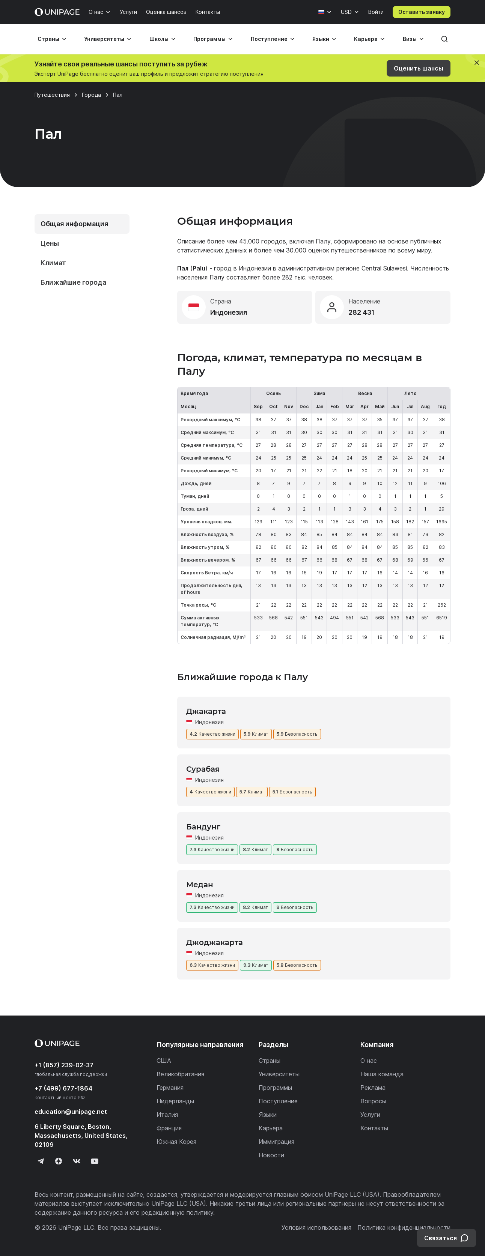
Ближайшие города (73, 282)
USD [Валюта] (346, 12)
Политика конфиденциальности (403, 1227)
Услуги (128, 12)
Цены (50, 243)
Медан (199, 884)
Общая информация (74, 224)
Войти (376, 12)
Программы (209, 39)
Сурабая (203, 769)
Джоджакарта (214, 942)
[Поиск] (444, 39)
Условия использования (316, 1227)
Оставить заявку (421, 12)
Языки (320, 39)
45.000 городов (262, 241)
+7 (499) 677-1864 (63, 1088)
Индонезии (255, 268)
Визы (410, 39)
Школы (159, 39)
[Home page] (57, 12)
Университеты (104, 39)
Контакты (208, 12)
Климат (53, 263)
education (71, 1111)
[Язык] (325, 12)
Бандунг (203, 826)
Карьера (366, 39)
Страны (48, 39)
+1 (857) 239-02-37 (64, 1065)
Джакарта (206, 711)
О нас (96, 12)
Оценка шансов (166, 12)
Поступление (269, 39)
